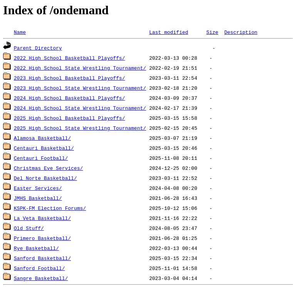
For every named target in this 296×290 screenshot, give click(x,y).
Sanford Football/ (39, 268)
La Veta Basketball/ (42, 218)
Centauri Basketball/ (44, 147)
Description (240, 31)
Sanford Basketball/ (42, 258)
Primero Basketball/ (42, 238)
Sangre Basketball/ (41, 278)
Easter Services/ (38, 187)
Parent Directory (38, 47)
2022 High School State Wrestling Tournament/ (80, 67)
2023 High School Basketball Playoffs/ (69, 77)
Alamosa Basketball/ (42, 137)
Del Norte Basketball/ (45, 177)
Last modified (168, 31)
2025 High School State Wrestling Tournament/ (80, 127)
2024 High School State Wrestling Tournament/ (80, 107)
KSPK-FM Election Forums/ (50, 208)
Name (20, 31)
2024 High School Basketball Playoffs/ (69, 97)
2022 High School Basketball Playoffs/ (69, 57)
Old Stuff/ (29, 228)
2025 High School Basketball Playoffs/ (69, 117)
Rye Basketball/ (36, 248)
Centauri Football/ (41, 157)
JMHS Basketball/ (38, 197)
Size (212, 31)
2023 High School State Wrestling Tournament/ (80, 87)
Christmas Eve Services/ (48, 167)
